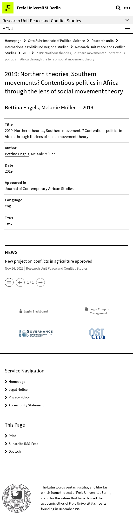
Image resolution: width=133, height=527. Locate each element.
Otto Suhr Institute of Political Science (56, 40)
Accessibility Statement (26, 405)
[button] (9, 282)
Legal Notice (18, 389)
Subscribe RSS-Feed (23, 443)
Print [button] (12, 435)
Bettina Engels (22, 107)
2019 (26, 53)
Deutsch (15, 451)
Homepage (13, 40)
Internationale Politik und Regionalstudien (36, 47)
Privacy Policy (19, 397)
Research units (102, 40)
